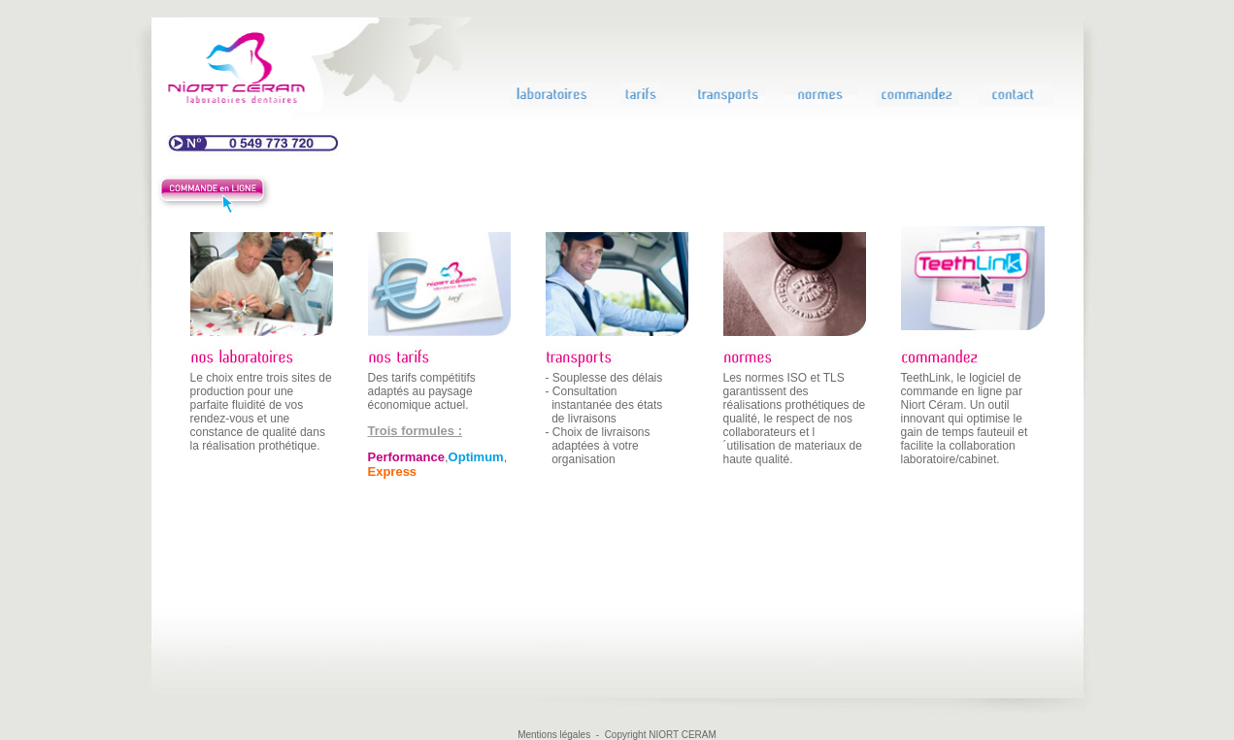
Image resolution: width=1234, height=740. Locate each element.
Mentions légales (553, 734)
